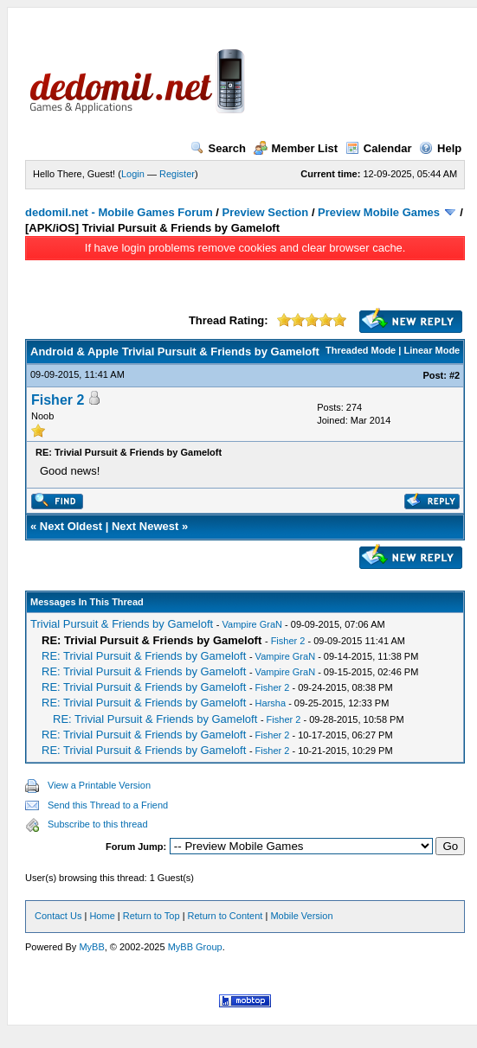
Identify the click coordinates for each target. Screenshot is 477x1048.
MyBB (91, 947)
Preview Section (265, 212)
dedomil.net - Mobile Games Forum (119, 212)
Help (440, 148)
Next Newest (145, 526)
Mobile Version (301, 916)
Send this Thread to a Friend (108, 805)
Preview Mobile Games (379, 212)
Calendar (378, 148)
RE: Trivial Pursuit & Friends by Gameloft (144, 655)
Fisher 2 (57, 400)
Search (218, 148)
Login (133, 174)
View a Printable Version (99, 785)
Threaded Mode (361, 350)
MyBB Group (195, 947)
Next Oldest (71, 526)
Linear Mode (431, 350)
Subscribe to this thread (98, 824)
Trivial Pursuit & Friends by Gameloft (121, 623)
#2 (454, 375)
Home (101, 916)
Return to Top (151, 916)
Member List (296, 148)
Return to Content (225, 916)
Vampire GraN (252, 624)
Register (177, 174)
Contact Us (58, 916)
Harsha (270, 703)
